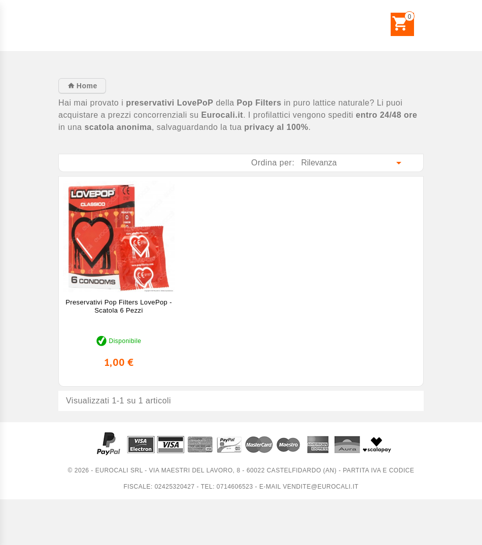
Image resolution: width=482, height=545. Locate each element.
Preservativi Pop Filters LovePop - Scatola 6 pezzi (118, 306)
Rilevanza (353, 163)
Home (85, 86)
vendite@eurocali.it (320, 486)
